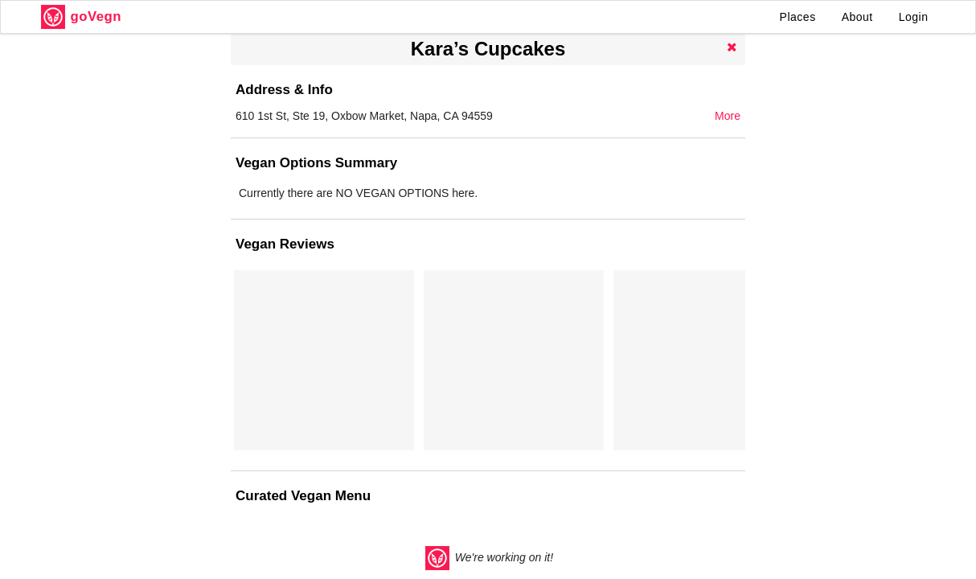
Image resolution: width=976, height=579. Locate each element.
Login (914, 16)
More (727, 115)
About (857, 16)
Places (798, 16)
